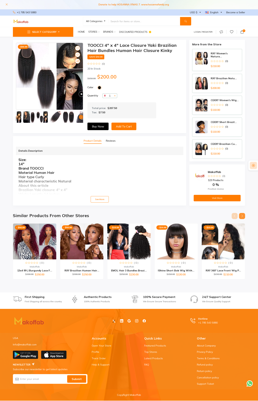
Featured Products (155, 345)
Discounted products (135, 32)
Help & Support (100, 365)
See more (99, 199)
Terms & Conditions (208, 358)
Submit (77, 379)
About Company (206, 345)
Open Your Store (101, 345)
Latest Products (153, 358)
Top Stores (150, 352)
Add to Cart (124, 126)
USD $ (193, 12)
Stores (92, 31)
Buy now (98, 126)
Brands (108, 31)
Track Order (99, 358)
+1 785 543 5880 (24, 12)
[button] (81, 117)
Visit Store (217, 198)
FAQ (146, 365)
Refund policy (205, 365)
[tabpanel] (99, 175)
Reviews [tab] (111, 140)
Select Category (41, 32)
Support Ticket (205, 384)
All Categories (94, 21)
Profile (95, 352)
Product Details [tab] (93, 140)
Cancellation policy (208, 377)
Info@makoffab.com (25, 344)
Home (81, 31)
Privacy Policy (205, 352)
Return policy (204, 371)
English (211, 12)
